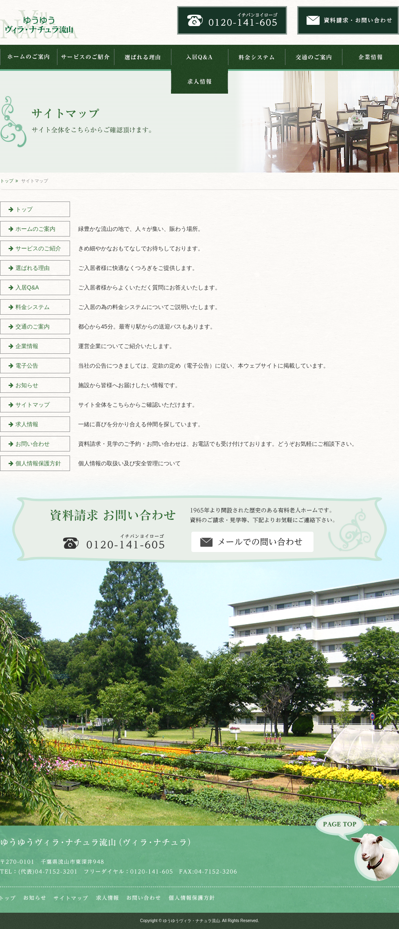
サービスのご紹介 (85, 57)
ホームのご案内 (28, 57)
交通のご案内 (313, 57)
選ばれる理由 (142, 57)
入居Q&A (199, 57)
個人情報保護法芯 (192, 898)
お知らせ (26, 385)
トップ (6, 180)
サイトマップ (32, 404)
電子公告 (26, 365)
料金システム (256, 57)
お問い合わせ (32, 443)
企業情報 (370, 57)
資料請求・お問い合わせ (252, 542)
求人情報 (199, 81)
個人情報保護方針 (38, 463)
